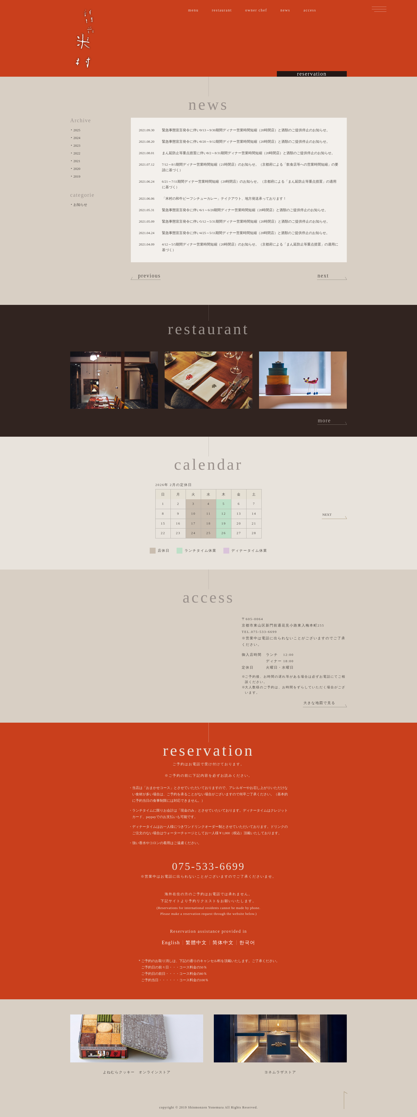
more (324, 420)
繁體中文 (196, 942)
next (323, 276)
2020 (76, 169)
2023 (76, 146)
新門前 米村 (84, 38)
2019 (76, 176)
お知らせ (80, 205)
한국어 (247, 942)
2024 (76, 138)
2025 (76, 130)
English (171, 942)
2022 (76, 153)
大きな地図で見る (319, 703)
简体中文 (223, 942)
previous (149, 276)
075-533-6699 (208, 866)
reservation (312, 70)
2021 (76, 161)
